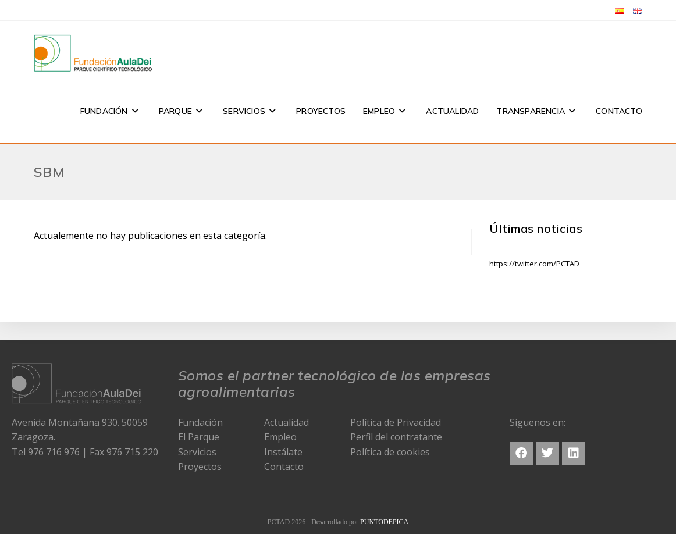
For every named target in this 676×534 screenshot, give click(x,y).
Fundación (200, 422)
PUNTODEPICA (384, 522)
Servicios (197, 452)
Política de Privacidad (395, 422)
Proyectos (200, 466)
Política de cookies (390, 452)
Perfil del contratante (396, 436)
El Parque (198, 436)
